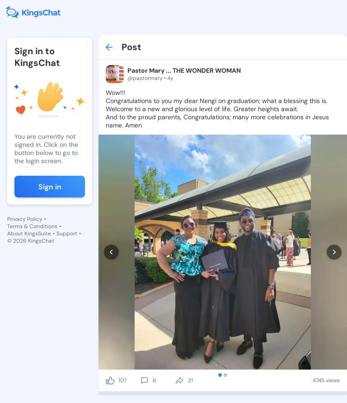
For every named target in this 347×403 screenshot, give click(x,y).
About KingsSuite (29, 233)
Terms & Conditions (32, 226)
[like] (110, 380)
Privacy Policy (24, 219)
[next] (334, 252)
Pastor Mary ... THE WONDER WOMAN (184, 70)
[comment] (144, 380)
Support (66, 233)
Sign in (49, 187)
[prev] (111, 252)
